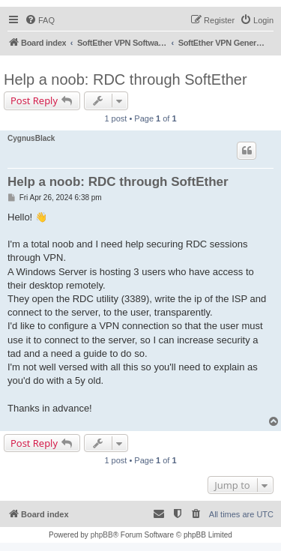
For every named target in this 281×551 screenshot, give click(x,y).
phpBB (102, 535)
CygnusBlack (31, 138)
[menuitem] (40, 20)
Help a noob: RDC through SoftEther (125, 79)
